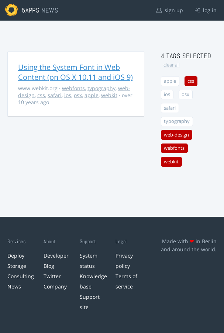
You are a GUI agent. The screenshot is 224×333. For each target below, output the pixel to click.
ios (67, 95)
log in (206, 10)
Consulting (20, 276)
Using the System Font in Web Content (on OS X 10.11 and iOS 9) (75, 72)
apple (92, 95)
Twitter (52, 276)
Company (55, 286)
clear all (171, 65)
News (14, 286)
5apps (31, 10)
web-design (176, 135)
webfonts (73, 88)
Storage (16, 265)
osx (78, 95)
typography (101, 88)
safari (55, 95)
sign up (169, 10)
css (41, 95)
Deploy (15, 255)
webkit (109, 95)
